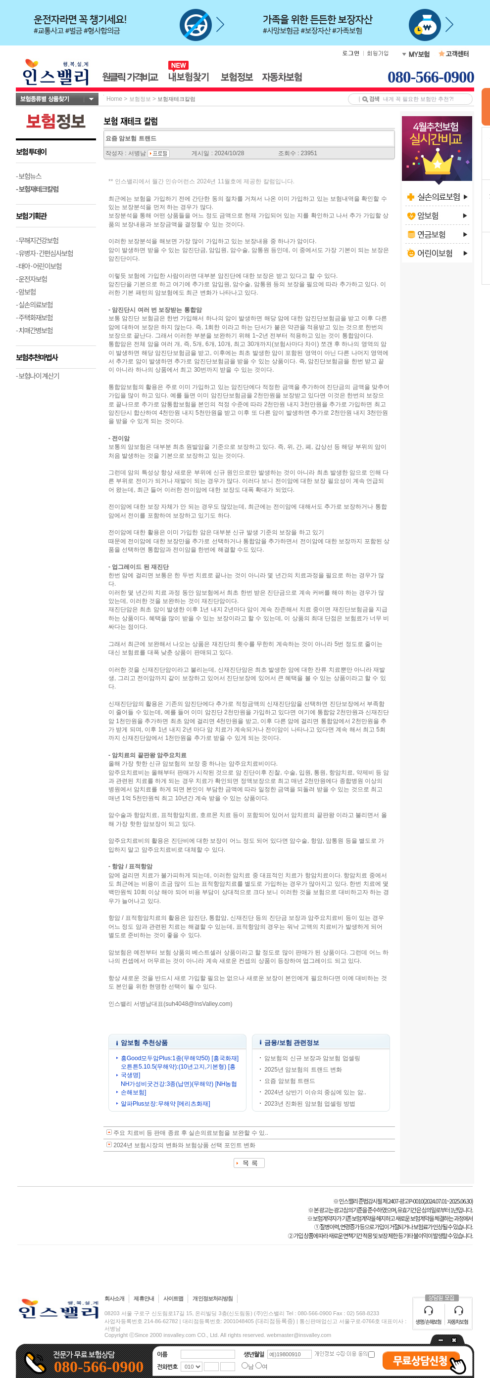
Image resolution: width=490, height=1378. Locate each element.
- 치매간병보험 (34, 330)
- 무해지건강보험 (37, 240)
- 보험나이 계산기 (37, 376)
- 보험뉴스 (28, 176)
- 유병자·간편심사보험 (44, 253)
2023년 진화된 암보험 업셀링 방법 (309, 1103)
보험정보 (140, 99)
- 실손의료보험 (34, 304)
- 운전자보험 (31, 279)
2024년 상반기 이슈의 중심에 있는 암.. (315, 1092)
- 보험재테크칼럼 (37, 189)
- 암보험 (26, 292)
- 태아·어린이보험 (38, 266)
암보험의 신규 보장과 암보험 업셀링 (312, 1058)
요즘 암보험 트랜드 (289, 1080)
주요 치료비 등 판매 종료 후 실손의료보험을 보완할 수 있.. (190, 1132)
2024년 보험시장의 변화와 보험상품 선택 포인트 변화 (184, 1145)
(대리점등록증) (275, 1321)
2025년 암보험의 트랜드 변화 (303, 1069)
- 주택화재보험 (34, 317)
